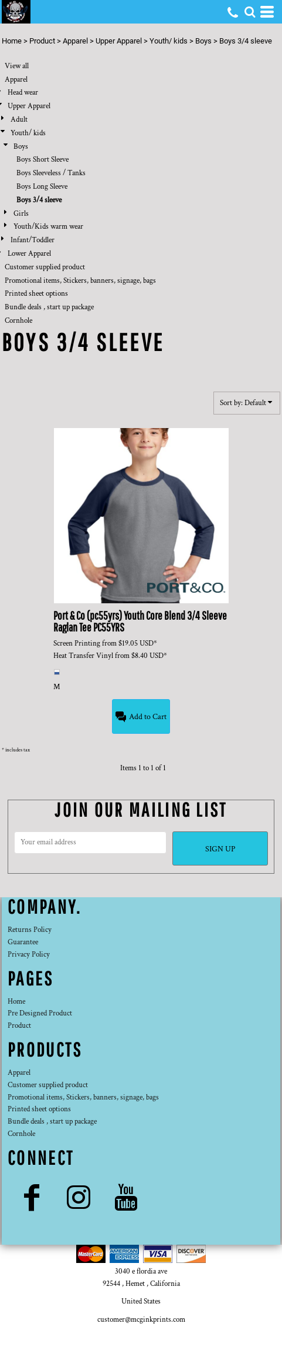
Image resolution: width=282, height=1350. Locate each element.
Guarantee (23, 942)
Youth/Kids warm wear (48, 227)
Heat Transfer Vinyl (83, 656)
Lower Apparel (29, 254)
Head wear (23, 93)
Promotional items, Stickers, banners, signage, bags (80, 281)
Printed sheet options (36, 294)
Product (42, 40)
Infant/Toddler (33, 240)
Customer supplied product (45, 267)
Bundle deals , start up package (49, 307)
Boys (203, 40)
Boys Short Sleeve (42, 160)
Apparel (75, 40)
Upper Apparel (119, 40)
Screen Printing (76, 644)
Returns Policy (30, 930)
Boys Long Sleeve (41, 187)
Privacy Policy (29, 955)
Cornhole (18, 321)
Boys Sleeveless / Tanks (51, 173)
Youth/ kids (169, 40)
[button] (250, 12)
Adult (19, 120)
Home (12, 40)
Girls (21, 214)
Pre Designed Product (40, 1013)
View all (17, 66)
